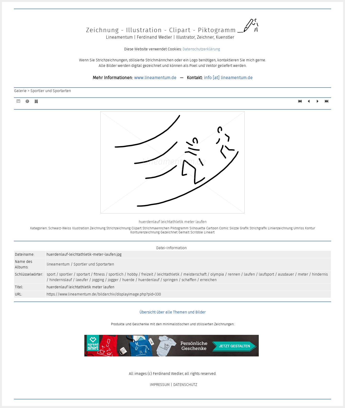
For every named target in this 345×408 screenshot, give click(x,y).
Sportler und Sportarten (50, 91)
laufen (249, 274)
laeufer (82, 280)
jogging (98, 280)
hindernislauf (60, 280)
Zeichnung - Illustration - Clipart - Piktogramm (161, 30)
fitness (99, 274)
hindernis (320, 274)
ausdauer (286, 274)
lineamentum (58, 264)
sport (51, 274)
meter (303, 274)
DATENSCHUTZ (185, 384)
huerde (128, 280)
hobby (132, 274)
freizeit (147, 274)
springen (170, 280)
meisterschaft (195, 274)
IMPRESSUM (160, 384)
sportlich (116, 274)
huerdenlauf (148, 280)
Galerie (20, 91)
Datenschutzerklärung (201, 49)
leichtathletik (168, 274)
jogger (113, 280)
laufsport (266, 274)
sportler (66, 274)
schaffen (189, 280)
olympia (217, 274)
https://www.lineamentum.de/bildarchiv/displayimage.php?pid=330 (103, 294)
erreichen (208, 280)
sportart (83, 274)
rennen (234, 274)
